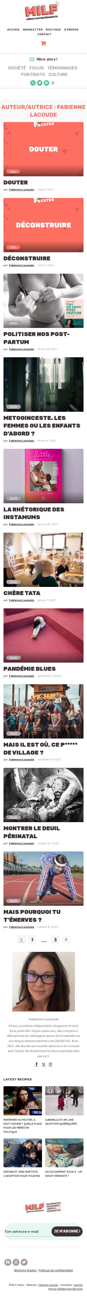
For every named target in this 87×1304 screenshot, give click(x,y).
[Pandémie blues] (43, 635)
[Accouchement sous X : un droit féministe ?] (64, 1152)
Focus (13, 171)
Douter (15, 182)
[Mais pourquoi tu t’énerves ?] (43, 878)
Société (13, 322)
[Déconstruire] (43, 225)
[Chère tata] (43, 560)
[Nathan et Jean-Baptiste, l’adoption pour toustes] (22, 1152)
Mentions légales (25, 1270)
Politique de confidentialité (56, 1270)
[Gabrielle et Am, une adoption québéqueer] (64, 1100)
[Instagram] (50, 1064)
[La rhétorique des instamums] (43, 476)
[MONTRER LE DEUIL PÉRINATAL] (43, 795)
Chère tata (21, 593)
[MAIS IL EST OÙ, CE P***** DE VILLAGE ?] (43, 711)
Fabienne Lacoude (21, 189)
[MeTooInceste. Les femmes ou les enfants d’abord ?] (43, 384)
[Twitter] (43, 1064)
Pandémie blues (29, 668)
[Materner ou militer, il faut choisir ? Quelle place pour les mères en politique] (22, 1100)
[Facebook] (36, 1064)
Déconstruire (26, 258)
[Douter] (43, 149)
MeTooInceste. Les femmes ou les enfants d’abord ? (41, 426)
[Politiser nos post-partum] (43, 301)
